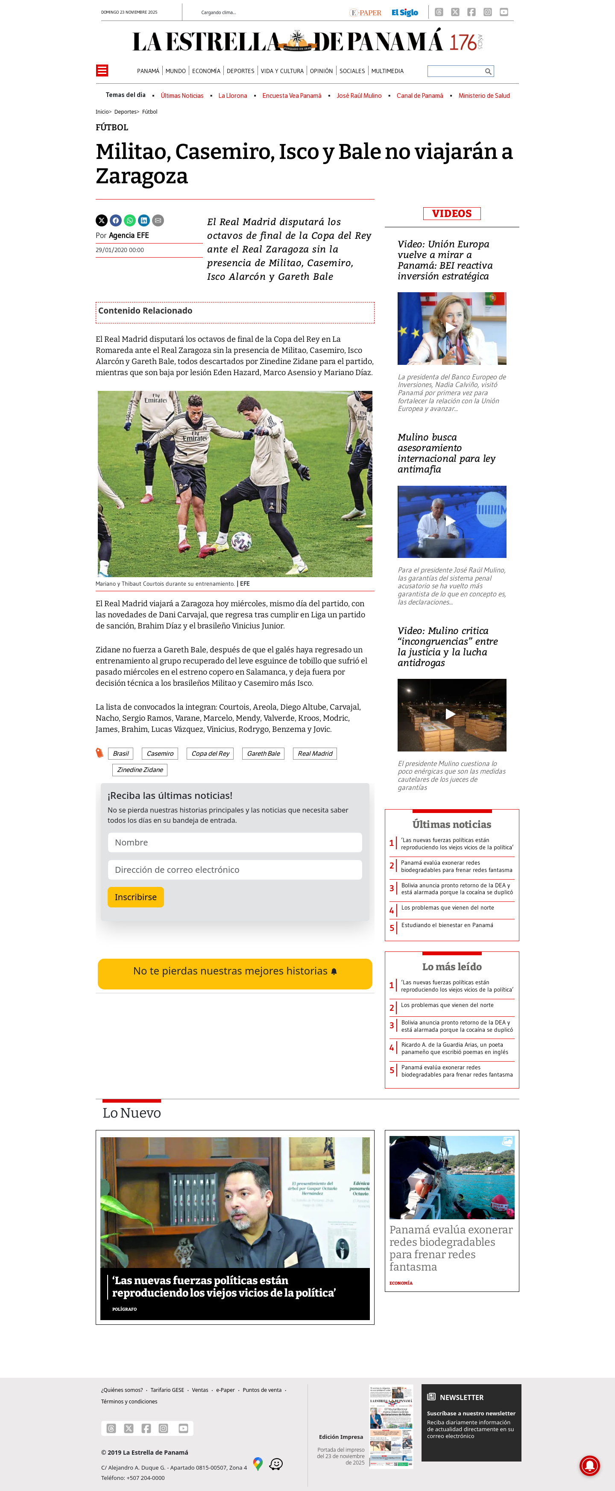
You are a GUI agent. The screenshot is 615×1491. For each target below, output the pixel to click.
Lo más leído (452, 967)
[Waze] (276, 1463)
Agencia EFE (129, 235)
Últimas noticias (452, 825)
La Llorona (233, 96)
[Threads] (439, 12)
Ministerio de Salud (484, 96)
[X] (455, 12)
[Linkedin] (144, 219)
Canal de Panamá (420, 96)
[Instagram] (488, 12)
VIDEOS (452, 214)
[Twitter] (102, 219)
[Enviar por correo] (158, 219)
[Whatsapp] (130, 219)
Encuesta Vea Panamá (292, 96)
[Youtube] (504, 12)
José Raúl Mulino (359, 96)
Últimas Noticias (182, 96)
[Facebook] (471, 12)
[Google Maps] (258, 1463)
